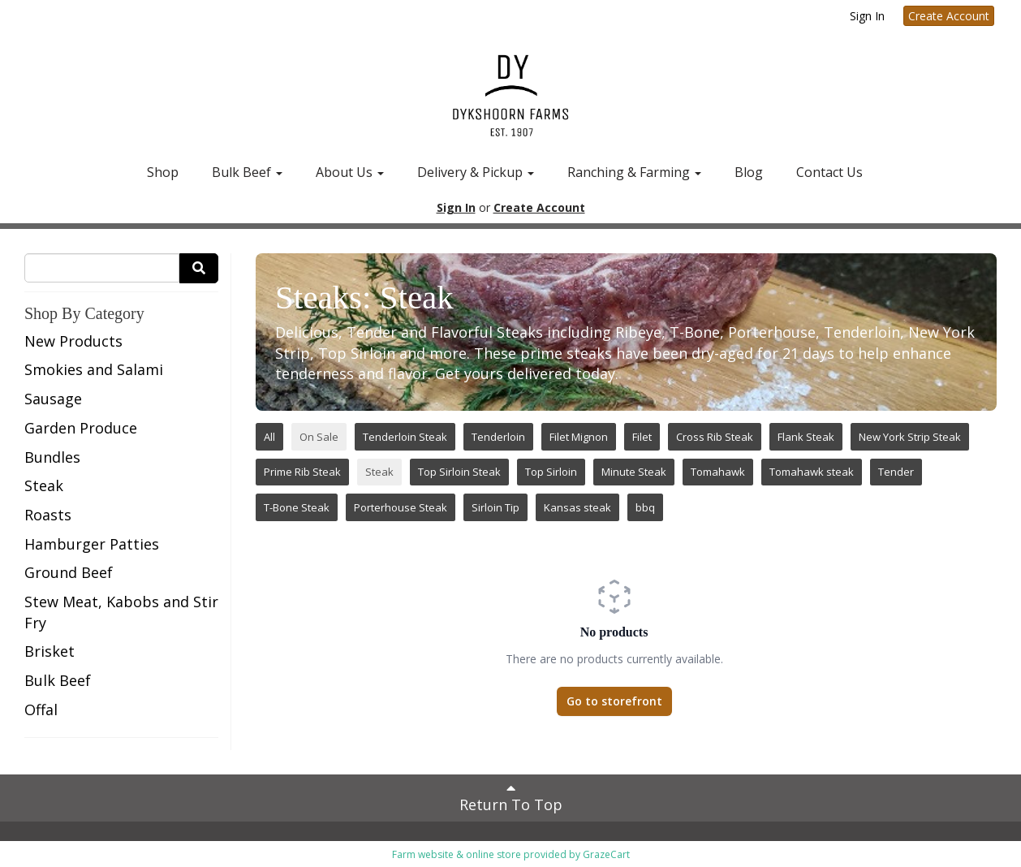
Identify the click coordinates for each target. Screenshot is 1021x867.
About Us (350, 172)
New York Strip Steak (910, 436)
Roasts (47, 514)
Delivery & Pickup (475, 172)
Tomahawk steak (811, 471)
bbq (645, 507)
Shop (163, 172)
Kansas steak (577, 507)
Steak (43, 485)
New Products (73, 341)
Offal (41, 709)
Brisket (49, 651)
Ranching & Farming (634, 172)
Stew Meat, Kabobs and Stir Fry (121, 612)
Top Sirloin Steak (459, 471)
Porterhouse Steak (400, 507)
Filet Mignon (578, 436)
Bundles (52, 457)
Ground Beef (68, 572)
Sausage (53, 398)
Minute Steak (633, 471)
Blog (749, 172)
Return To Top (510, 797)
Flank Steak (806, 436)
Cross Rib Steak (714, 436)
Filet (642, 436)
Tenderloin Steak (405, 436)
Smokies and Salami (93, 369)
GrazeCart (606, 854)
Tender (896, 471)
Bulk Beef (247, 172)
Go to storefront (614, 701)
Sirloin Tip (495, 507)
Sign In (867, 16)
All (269, 436)
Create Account (948, 16)
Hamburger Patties (91, 544)
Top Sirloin (551, 471)
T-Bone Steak (297, 507)
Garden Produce (80, 428)
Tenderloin (498, 436)
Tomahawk (718, 471)
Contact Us (829, 172)
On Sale (318, 436)
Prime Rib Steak (302, 471)
